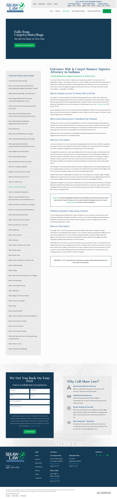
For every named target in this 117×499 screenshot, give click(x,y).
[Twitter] (104, 455)
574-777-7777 (103, 6)
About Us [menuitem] (57, 11)
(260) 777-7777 (54, 466)
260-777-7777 (74, 6)
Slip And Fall (38, 463)
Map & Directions (55, 464)
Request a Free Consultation (24, 45)
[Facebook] (96, 455)
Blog (34, 4)
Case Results (41, 4)
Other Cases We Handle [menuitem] (93, 11)
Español (107, 11)
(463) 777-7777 (73, 466)
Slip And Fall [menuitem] (66, 11)
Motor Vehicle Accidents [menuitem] (78, 11)
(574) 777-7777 (54, 481)
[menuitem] (23, 80)
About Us (37, 459)
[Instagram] (100, 455)
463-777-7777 (88, 6)
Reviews (49, 4)
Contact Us (38, 478)
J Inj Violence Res (101, 104)
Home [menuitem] (51, 11)
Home (37, 455)
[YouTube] (107, 455)
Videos (56, 4)
